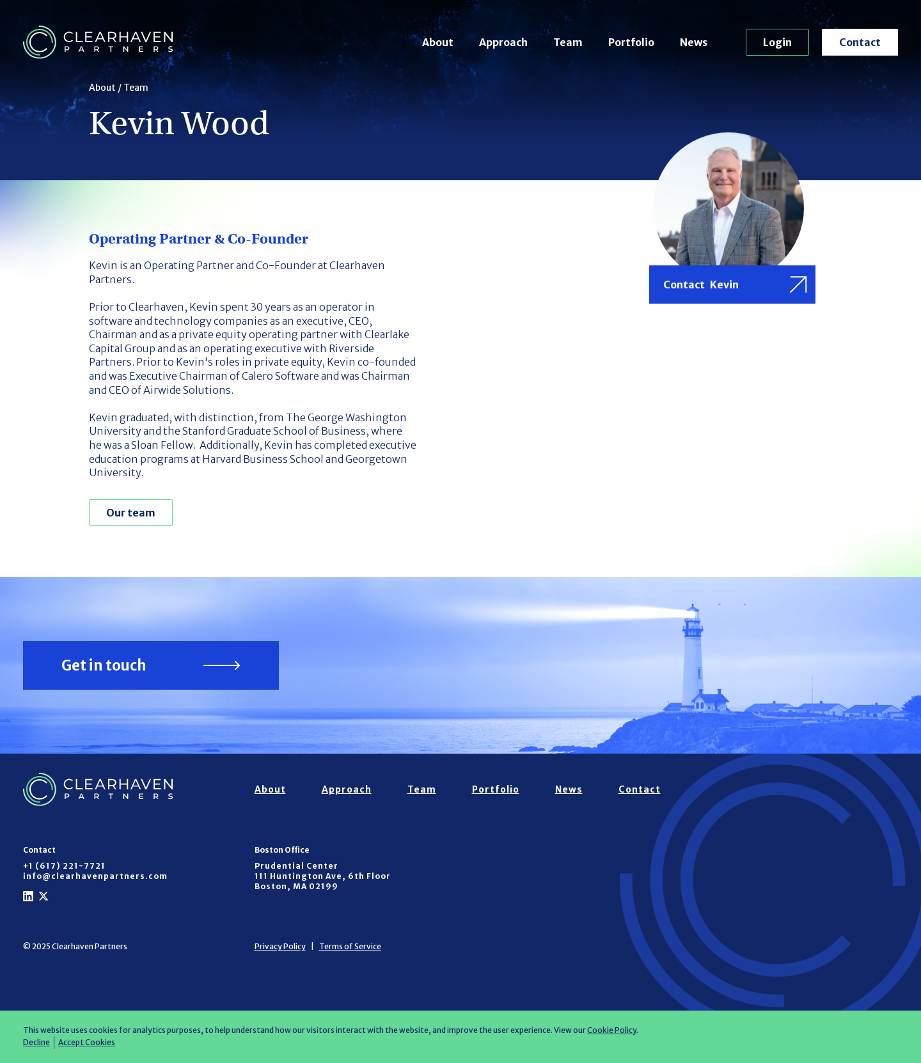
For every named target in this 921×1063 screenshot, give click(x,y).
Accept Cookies (86, 1042)
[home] (98, 42)
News (693, 42)
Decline (36, 1042)
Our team (130, 512)
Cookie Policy (611, 1030)
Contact (860, 42)
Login (777, 42)
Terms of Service (350, 946)
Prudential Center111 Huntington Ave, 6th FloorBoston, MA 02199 (323, 876)
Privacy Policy (280, 946)
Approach (503, 42)
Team (568, 42)
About (437, 42)
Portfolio (631, 42)
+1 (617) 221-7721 (64, 866)
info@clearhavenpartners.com (95, 876)
